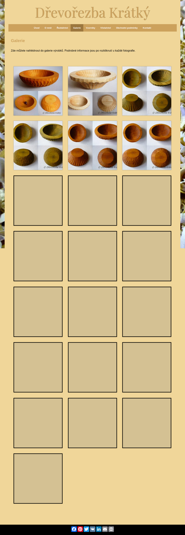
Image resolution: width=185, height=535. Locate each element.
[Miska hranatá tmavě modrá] (92, 367)
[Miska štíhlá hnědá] (92, 145)
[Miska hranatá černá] (146, 367)
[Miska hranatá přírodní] (38, 312)
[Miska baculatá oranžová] (38, 91)
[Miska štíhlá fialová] (38, 201)
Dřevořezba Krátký (92, 12)
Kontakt (147, 28)
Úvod (37, 28)
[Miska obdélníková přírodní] (38, 367)
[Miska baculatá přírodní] (92, 256)
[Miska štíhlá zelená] (146, 91)
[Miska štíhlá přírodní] (92, 91)
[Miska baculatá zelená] (38, 145)
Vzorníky (90, 28)
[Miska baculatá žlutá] (92, 423)
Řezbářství (62, 28)
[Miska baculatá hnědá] (146, 145)
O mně (48, 28)
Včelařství (105, 28)
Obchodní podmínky (127, 28)
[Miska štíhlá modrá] (92, 201)
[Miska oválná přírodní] (146, 312)
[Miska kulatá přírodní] (146, 423)
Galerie (77, 28)
